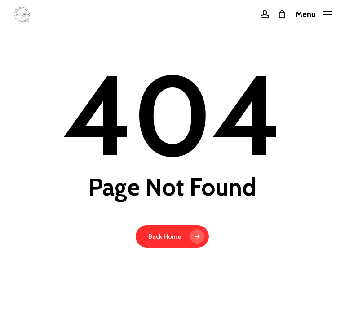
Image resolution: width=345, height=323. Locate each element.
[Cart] (282, 14)
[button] (314, 13)
